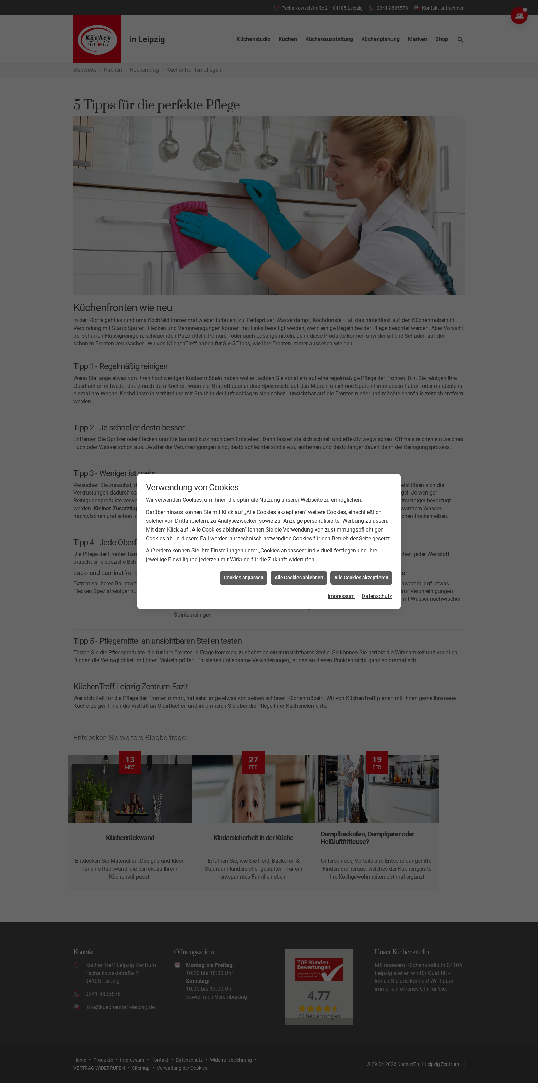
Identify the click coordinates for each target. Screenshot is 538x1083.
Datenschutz (377, 596)
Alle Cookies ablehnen (298, 577)
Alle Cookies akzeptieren (361, 577)
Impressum (341, 596)
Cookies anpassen (244, 577)
